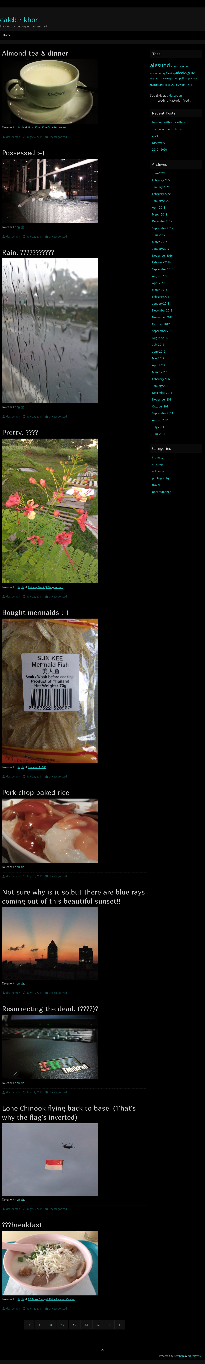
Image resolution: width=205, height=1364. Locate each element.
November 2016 (162, 256)
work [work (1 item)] (190, 85)
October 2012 (161, 324)
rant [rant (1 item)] (195, 78)
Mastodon (175, 96)
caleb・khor (19, 19)
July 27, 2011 (35, 416)
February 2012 (161, 379)
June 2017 (158, 235)
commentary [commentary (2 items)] (158, 73)
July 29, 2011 (35, 137)
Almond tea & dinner (35, 53)
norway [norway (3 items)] (165, 78)
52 (98, 1325)
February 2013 (161, 297)
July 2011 (158, 427)
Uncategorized (58, 137)
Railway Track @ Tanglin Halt (47, 587)
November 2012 (162, 317)
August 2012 (160, 338)
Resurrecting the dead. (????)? (50, 1008)
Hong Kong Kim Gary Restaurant (49, 127)
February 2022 (161, 180)
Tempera (179, 1356)
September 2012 (162, 331)
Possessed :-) (23, 153)
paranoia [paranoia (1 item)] (174, 78)
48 (50, 1325)
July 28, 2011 (35, 236)
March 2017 (159, 242)
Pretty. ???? (20, 432)
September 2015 (162, 269)
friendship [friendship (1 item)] (171, 73)
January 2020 (160, 201)
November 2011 (162, 399)
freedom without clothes (168, 122)
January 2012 (160, 386)
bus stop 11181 (38, 767)
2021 (155, 136)
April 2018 (158, 208)
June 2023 (158, 173)
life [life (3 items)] (193, 73)
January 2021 (160, 187)
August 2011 (160, 420)
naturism (158, 471)
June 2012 (158, 352)
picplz (20, 127)
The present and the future (169, 129)
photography (160, 478)
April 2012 (158, 365)
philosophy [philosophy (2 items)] (185, 78)
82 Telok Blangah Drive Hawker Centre (53, 1299)
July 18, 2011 (35, 993)
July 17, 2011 (35, 1092)
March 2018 (159, 214)
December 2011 (162, 393)
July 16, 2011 (35, 1209)
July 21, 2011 (35, 776)
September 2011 (162, 413)
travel (156, 485)
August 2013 (160, 276)
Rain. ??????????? (28, 252)
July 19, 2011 (35, 876)
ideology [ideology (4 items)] (183, 73)
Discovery (158, 143)
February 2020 (161, 194)
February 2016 (161, 262)
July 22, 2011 (35, 596)
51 (86, 1325)
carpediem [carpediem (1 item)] (183, 66)
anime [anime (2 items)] (174, 66)
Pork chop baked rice (35, 792)
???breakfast (22, 1225)
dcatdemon (13, 137)
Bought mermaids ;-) (35, 612)
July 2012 (158, 345)
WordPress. (194, 1356)
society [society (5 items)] (175, 84)
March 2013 (159, 290)
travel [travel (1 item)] (184, 85)
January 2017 (160, 249)
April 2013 (158, 283)
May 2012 (158, 358)
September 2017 (162, 228)
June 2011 (158, 434)
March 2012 (159, 372)
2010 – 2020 (159, 150)
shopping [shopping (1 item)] (164, 85)
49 (62, 1325)
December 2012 (162, 310)
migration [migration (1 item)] (154, 78)
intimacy (157, 457)
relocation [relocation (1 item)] (155, 85)
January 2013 (160, 304)
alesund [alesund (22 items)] (160, 65)
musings (157, 464)
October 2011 (161, 406)
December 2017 (162, 221)
